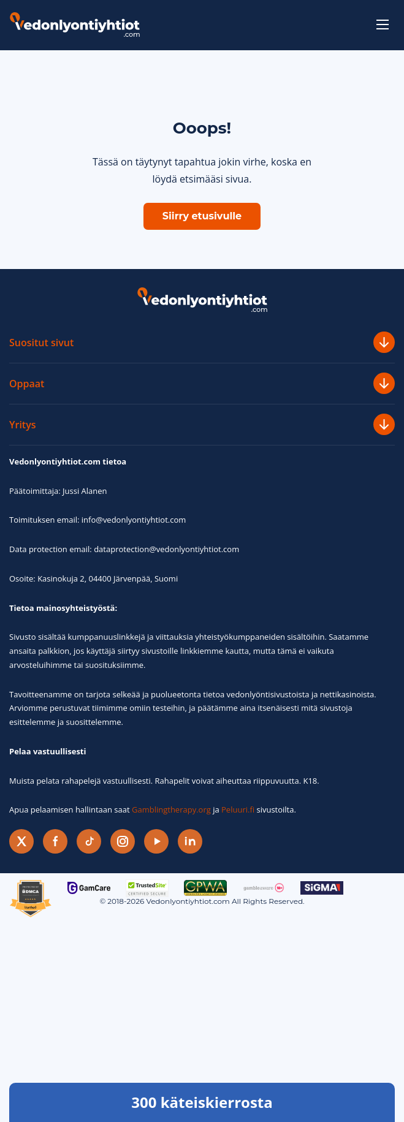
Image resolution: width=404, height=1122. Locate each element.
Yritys (202, 424)
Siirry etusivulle (202, 216)
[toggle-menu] (382, 24)
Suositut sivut (202, 342)
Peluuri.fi (237, 809)
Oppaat (202, 383)
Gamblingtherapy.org (171, 809)
